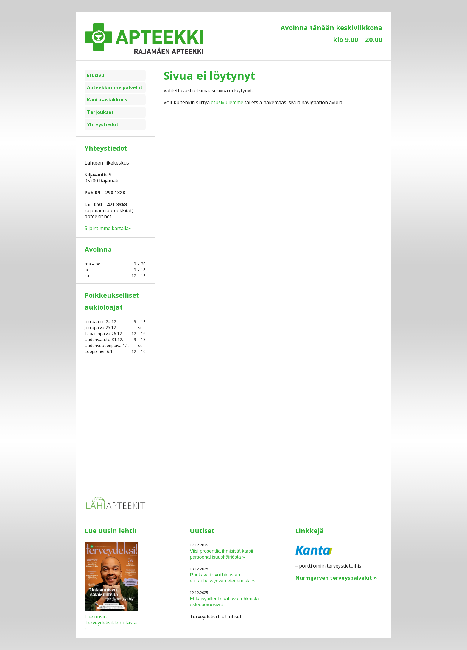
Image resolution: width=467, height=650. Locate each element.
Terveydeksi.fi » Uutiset (216, 617)
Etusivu (95, 75)
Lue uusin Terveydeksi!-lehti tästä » (111, 622)
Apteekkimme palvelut (115, 87)
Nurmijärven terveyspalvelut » (336, 577)
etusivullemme (227, 102)
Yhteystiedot (103, 124)
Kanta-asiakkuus (107, 99)
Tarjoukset (100, 112)
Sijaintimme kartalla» (108, 228)
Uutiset (202, 530)
